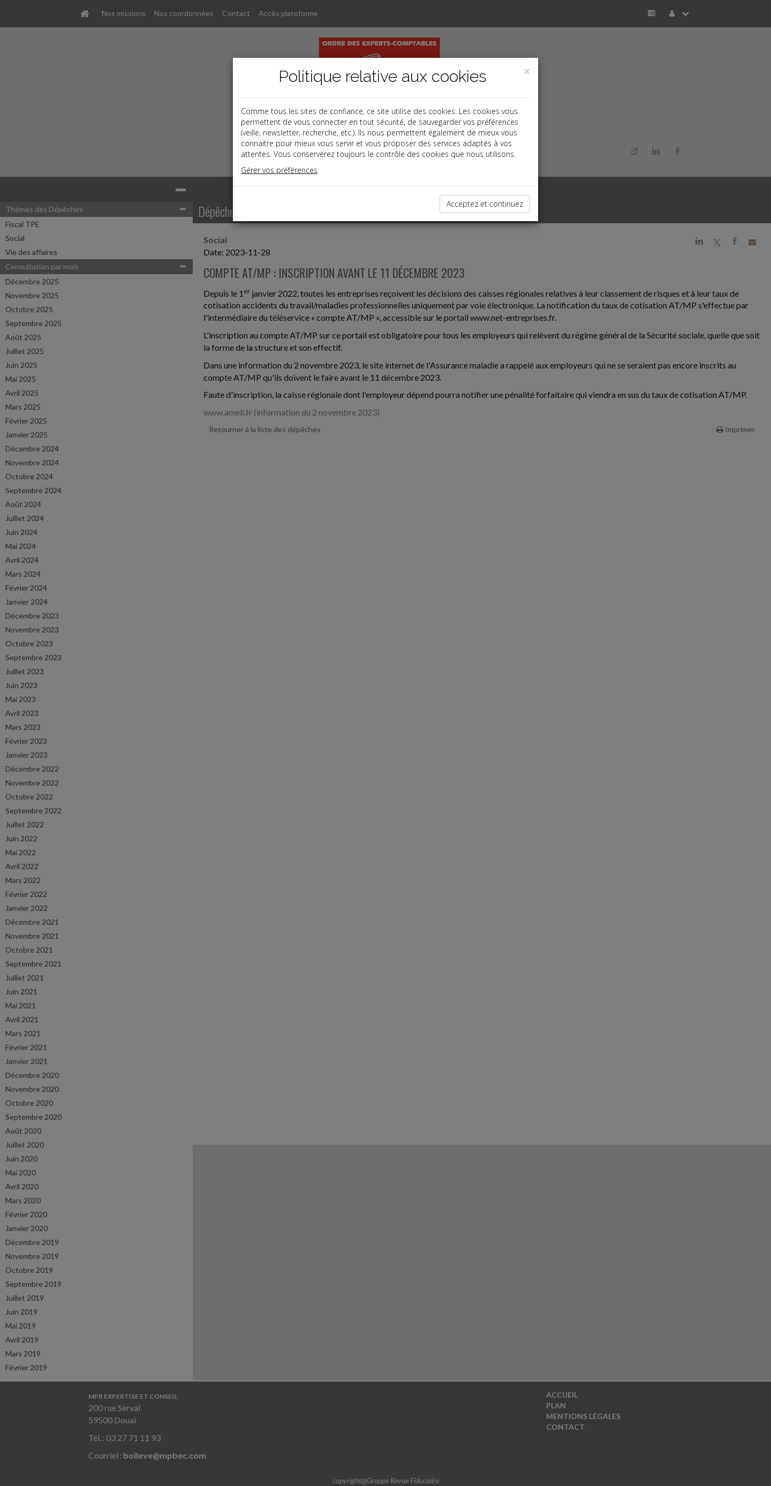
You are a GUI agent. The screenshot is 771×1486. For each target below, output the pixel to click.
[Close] (527, 71)
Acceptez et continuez (485, 204)
